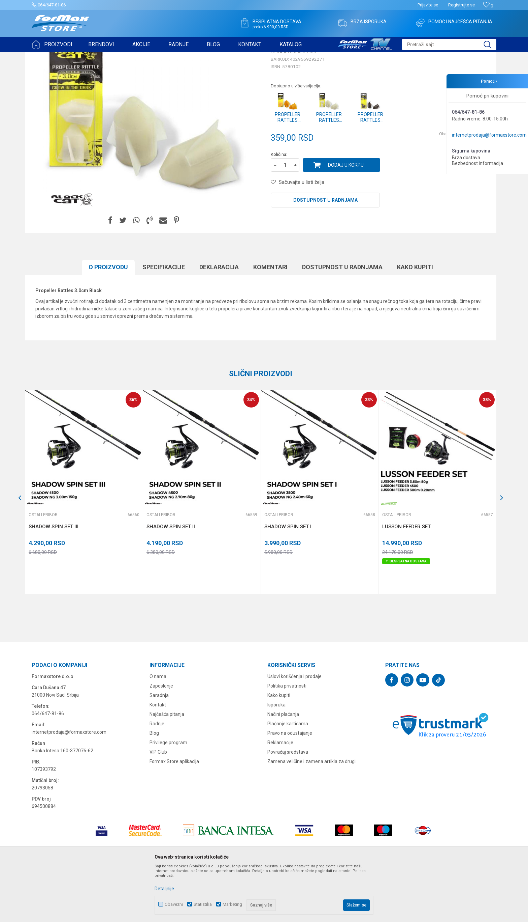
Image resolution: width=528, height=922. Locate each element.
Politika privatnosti (286, 738)
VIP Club (158, 804)
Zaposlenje (161, 738)
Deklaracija (219, 319)
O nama (158, 728)
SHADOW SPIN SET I (287, 579)
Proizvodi (69, 56)
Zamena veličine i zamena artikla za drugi (311, 813)
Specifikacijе (163, 319)
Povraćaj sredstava (287, 804)
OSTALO (91, 56)
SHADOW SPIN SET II (170, 579)
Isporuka (276, 757)
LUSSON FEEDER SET (406, 579)
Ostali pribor (115, 56)
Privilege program (168, 795)
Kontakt (158, 757)
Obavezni (174, 904)
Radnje (157, 776)
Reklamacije (280, 795)
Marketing (232, 904)
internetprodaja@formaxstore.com (489, 135)
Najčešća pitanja (167, 766)
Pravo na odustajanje (289, 785)
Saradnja (159, 747)
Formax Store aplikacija (174, 813)
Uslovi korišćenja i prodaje (294, 728)
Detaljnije (164, 888)
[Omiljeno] (488, 5)
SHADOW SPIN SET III (53, 579)
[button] (449, 44)
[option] (84, 544)
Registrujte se (461, 4)
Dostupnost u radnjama (325, 252)
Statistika (203, 904)
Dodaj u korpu (346, 217)
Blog (154, 785)
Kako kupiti (415, 319)
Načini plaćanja (283, 766)
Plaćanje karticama (287, 776)
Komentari (270, 319)
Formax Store (44, 56)
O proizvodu (108, 319)
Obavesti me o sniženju (461, 186)
